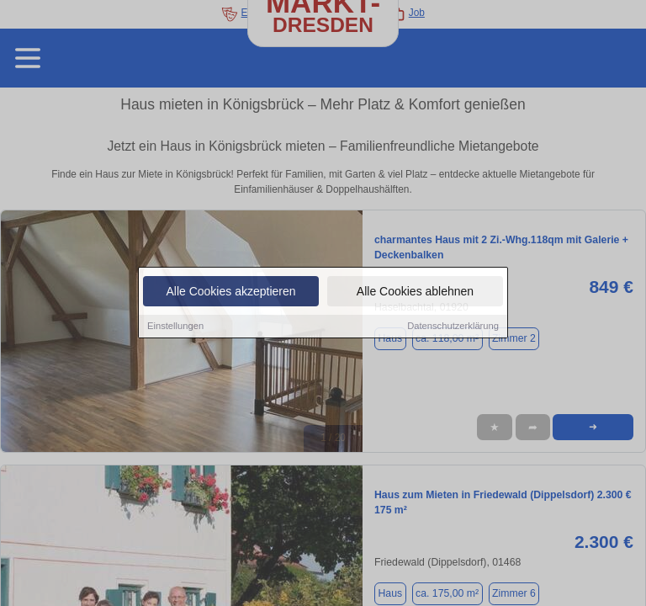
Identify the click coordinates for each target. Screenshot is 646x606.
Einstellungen (175, 327)
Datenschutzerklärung (453, 327)
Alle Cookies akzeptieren (230, 292)
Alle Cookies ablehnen (415, 292)
